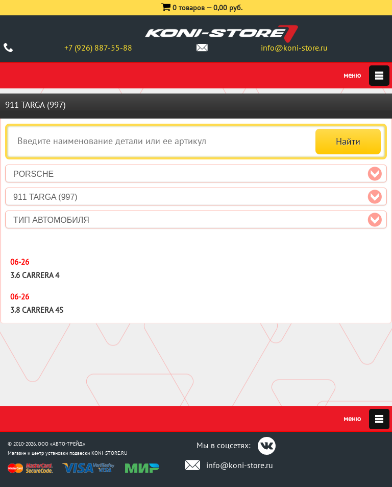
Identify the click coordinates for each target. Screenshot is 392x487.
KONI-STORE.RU (109, 453)
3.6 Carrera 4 (34, 275)
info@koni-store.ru (294, 47)
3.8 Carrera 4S (36, 310)
